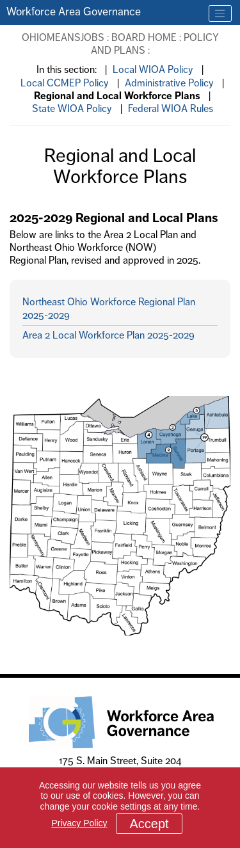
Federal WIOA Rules (170, 108)
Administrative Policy (169, 83)
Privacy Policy (79, 823)
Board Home (144, 37)
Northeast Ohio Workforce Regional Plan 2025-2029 (108, 308)
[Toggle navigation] (220, 13)
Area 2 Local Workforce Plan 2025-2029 (108, 335)
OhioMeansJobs (63, 37)
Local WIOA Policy (153, 69)
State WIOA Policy (72, 108)
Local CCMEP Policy (64, 83)
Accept (148, 824)
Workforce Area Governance (73, 11)
